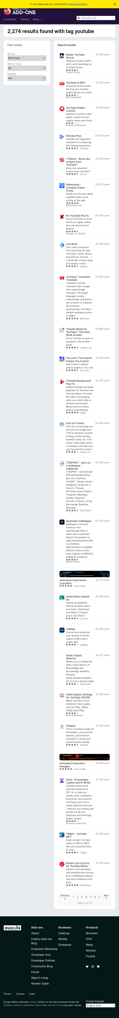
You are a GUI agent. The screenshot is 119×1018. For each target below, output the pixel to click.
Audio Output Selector (74, 657)
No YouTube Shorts (77, 215)
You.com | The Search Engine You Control (79, 359)
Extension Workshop (44, 949)
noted (33, 1002)
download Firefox (78, 4)
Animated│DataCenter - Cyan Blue (74, 582)
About (35, 933)
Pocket (90, 956)
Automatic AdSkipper (78, 521)
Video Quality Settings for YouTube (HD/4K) (79, 696)
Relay (89, 944)
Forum (35, 972)
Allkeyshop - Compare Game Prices (75, 187)
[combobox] (96, 18)
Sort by (11, 53)
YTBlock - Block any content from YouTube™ (78, 161)
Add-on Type (14, 63)
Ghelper (71, 725)
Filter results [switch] (14, 45)
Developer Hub (41, 954)
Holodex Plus (73, 135)
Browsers (92, 933)
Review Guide (40, 983)
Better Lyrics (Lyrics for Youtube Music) (77, 865)
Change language (95, 1001)
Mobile (62, 939)
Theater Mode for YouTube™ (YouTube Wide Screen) (78, 332)
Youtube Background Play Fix (78, 382)
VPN (89, 939)
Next (106, 897)
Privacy (7, 993)
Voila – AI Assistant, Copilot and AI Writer (78, 781)
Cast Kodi (71, 244)
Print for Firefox (75, 423)
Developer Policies (43, 960)
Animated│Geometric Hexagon (72, 765)
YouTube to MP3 (75, 82)
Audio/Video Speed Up (77, 598)
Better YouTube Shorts (75, 56)
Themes (24, 19)
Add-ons (37, 927)
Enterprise (64, 944)
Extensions (10, 19)
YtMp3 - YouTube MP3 (76, 835)
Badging (11, 73)
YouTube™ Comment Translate (78, 278)
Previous (65, 897)
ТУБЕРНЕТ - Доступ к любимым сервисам (78, 465)
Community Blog (42, 966)
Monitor (91, 950)
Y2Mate (70, 629)
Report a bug (39, 977)
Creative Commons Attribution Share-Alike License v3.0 (32, 1005)
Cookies (20, 993)
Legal (32, 993)
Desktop (63, 933)
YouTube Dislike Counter (75, 109)
